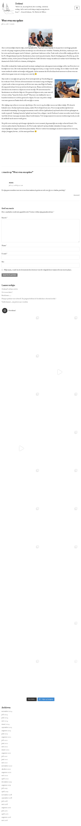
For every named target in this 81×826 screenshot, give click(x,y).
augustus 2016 (6, 817)
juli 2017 (4, 811)
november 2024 (7, 711)
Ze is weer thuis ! (7, 292)
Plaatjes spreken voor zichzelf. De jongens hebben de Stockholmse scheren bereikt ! (29, 299)
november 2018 (7, 795)
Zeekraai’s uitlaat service (10, 289)
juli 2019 (4, 788)
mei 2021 (5, 763)
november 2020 (7, 766)
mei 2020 (5, 775)
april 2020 (5, 779)
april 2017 (5, 814)
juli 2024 (5, 714)
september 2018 (7, 798)
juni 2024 (5, 718)
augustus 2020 (6, 772)
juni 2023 (5, 734)
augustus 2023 (6, 731)
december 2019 (7, 782)
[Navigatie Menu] (76, 8)
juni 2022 (5, 743)
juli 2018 (4, 801)
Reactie (4, 218)
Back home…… (6, 295)
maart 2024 (5, 724)
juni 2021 (5, 759)
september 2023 (7, 727)
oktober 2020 (6, 769)
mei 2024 (5, 721)
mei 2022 (5, 747)
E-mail (4, 254)
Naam (4, 245)
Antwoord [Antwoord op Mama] (76, 195)
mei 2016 (5, 820)
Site (3, 262)
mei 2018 (5, 804)
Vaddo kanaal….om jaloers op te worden (15, 302)
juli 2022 (5, 740)
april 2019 (5, 791)
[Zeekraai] (27, 7)
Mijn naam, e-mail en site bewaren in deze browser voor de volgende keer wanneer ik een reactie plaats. (38, 270)
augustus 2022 (6, 737)
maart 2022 (5, 750)
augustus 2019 (6, 785)
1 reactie (12, 24)
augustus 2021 (6, 753)
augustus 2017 (6, 807)
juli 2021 (4, 756)
